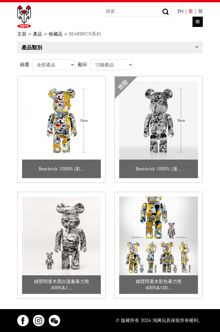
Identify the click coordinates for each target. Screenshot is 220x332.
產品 (37, 34)
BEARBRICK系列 (85, 34)
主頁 (21, 34)
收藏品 (55, 34)
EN (180, 11)
